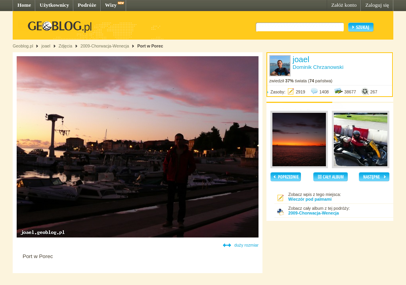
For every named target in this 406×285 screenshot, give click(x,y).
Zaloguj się (377, 5)
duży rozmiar (246, 245)
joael (45, 46)
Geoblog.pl (23, 46)
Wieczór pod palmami (309, 199)
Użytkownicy (54, 5)
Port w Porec (150, 46)
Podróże (87, 5)
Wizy (111, 5)
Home (24, 5)
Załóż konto (343, 5)
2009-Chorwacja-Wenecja (104, 46)
